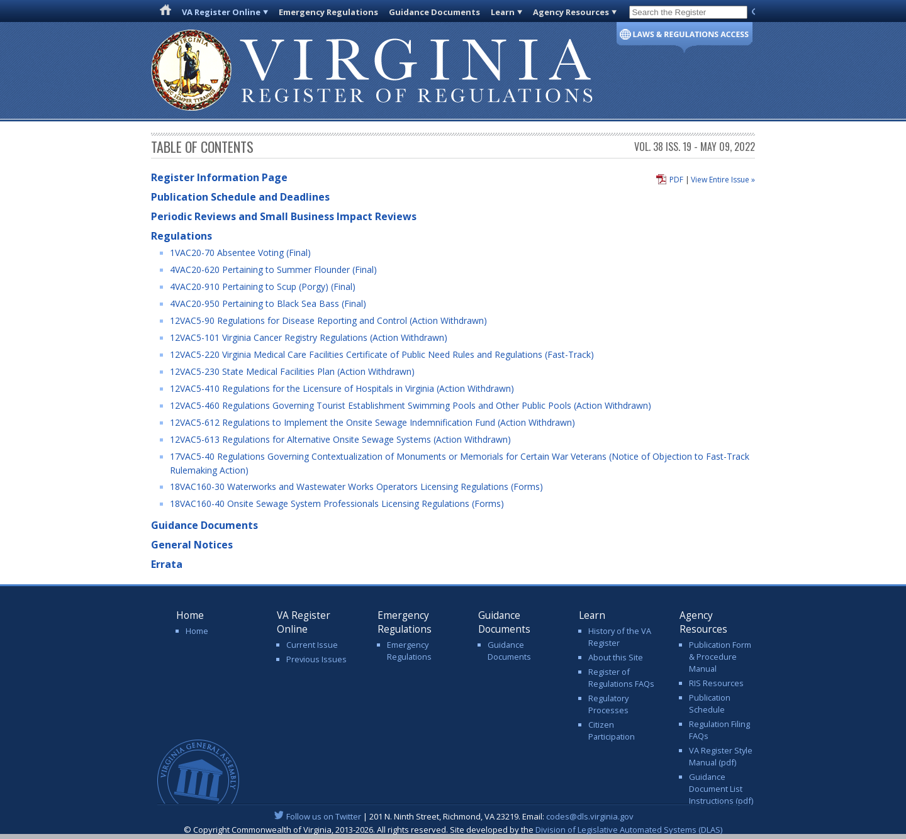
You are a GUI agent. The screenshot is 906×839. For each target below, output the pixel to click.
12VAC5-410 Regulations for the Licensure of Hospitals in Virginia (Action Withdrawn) (342, 388)
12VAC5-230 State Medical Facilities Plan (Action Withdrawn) (292, 371)
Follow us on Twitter (323, 816)
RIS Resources (716, 683)
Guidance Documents (434, 12)
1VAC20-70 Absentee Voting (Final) (240, 252)
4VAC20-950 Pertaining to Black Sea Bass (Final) (268, 303)
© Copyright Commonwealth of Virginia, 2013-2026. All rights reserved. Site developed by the (453, 829)
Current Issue (312, 644)
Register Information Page (219, 177)
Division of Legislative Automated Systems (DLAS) (628, 829)
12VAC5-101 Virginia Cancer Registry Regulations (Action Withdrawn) (308, 337)
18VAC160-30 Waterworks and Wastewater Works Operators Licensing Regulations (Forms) (356, 486)
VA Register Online (221, 12)
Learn (503, 12)
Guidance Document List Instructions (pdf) (721, 788)
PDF (676, 179)
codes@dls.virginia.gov (590, 816)
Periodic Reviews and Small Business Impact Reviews (284, 216)
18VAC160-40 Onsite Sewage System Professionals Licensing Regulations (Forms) (337, 503)
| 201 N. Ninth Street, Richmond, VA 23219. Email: (453, 816)
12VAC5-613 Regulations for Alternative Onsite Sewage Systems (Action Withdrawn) (340, 439)
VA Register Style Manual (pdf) (720, 756)
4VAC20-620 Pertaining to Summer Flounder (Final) (273, 269)
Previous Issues (316, 659)
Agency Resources (571, 12)
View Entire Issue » (723, 179)
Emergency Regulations (328, 12)
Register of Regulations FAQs (621, 677)
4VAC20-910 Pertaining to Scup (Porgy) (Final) (262, 286)
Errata (166, 564)
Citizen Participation (611, 730)
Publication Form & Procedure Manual (720, 656)
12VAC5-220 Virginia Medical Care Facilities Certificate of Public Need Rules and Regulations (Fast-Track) (382, 354)
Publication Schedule (709, 703)
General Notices (192, 545)
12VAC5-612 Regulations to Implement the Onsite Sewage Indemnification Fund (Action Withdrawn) (372, 422)
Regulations (181, 236)
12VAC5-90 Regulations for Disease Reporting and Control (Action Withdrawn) (328, 320)
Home (197, 630)
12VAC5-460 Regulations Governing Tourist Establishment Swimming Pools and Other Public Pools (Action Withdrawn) (410, 405)
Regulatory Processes (608, 704)
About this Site (615, 657)
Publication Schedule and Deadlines (240, 197)
